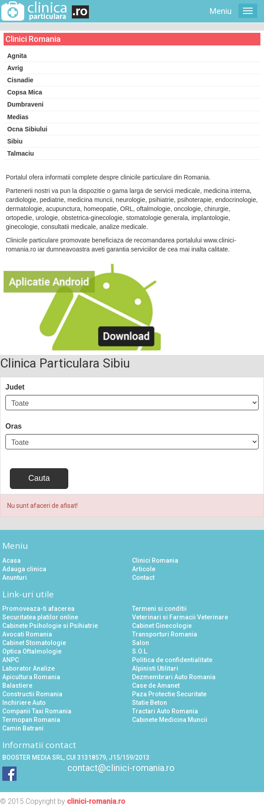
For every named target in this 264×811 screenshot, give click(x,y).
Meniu (221, 11)
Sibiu (14, 141)
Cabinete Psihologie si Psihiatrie (50, 626)
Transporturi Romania (164, 634)
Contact (143, 577)
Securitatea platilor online (40, 617)
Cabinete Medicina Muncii (169, 720)
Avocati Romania (27, 634)
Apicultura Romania (31, 677)
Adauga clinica (24, 569)
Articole (143, 569)
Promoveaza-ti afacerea (38, 608)
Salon (140, 643)
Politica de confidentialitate (172, 660)
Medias (17, 117)
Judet (15, 387)
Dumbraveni (25, 104)
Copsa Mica (24, 92)
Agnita (17, 55)
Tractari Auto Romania (165, 711)
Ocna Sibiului (27, 129)
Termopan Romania (31, 720)
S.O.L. (140, 651)
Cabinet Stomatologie (34, 643)
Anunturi (14, 577)
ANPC (10, 660)
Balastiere (17, 685)
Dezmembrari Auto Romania (174, 677)
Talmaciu (20, 153)
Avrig (15, 68)
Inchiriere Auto (24, 702)
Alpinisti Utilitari (155, 668)
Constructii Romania (32, 694)
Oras (13, 426)
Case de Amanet (156, 685)
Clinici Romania (155, 560)
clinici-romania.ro (96, 801)
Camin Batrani (23, 728)
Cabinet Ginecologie (162, 626)
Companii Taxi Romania (36, 711)
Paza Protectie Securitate (169, 694)
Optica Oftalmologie (32, 651)
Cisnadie (20, 80)
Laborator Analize (28, 668)
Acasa (11, 560)
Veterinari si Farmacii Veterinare (180, 617)
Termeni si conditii (159, 608)
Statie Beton (149, 702)
